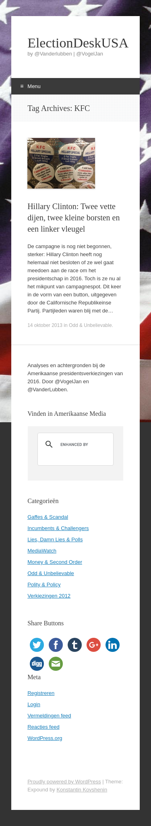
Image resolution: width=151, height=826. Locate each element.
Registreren (40, 693)
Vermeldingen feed (49, 716)
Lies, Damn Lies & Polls (55, 539)
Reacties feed (43, 727)
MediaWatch (41, 551)
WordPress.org (44, 738)
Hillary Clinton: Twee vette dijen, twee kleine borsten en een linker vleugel (73, 217)
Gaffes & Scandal (47, 517)
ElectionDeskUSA (75, 43)
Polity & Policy (43, 584)
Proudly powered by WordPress (64, 782)
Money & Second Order (54, 562)
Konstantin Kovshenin (81, 790)
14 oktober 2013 (44, 325)
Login (33, 704)
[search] (74, 444)
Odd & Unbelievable (90, 325)
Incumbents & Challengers (58, 528)
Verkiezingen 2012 (48, 596)
